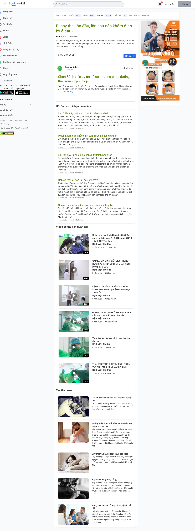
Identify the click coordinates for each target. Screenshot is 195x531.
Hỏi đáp (104, 15)
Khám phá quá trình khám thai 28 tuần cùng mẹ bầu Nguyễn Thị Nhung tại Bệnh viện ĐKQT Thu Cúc (112, 238)
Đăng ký (184, 4)
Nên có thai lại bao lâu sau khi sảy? (78, 179)
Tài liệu (145, 15)
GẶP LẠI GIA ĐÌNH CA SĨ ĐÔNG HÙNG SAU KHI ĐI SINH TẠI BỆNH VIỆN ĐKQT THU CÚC (111, 290)
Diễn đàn (120, 15)
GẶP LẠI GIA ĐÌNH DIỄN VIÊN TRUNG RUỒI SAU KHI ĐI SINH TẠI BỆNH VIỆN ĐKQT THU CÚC (111, 264)
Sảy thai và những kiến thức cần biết (110, 454)
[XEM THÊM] (77, 46)
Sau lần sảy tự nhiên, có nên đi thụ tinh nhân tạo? (86, 154)
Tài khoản (23, 122)
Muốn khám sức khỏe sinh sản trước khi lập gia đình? (88, 135)
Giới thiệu (6, 122)
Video (89, 15)
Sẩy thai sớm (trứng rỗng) (104, 480)
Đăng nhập (169, 4)
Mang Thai (61, 15)
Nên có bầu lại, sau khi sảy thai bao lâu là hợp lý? (85, 205)
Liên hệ (14, 122)
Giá (130, 15)
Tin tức (74, 15)
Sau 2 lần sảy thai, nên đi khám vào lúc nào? (83, 113)
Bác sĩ (137, 15)
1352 (58, 37)
